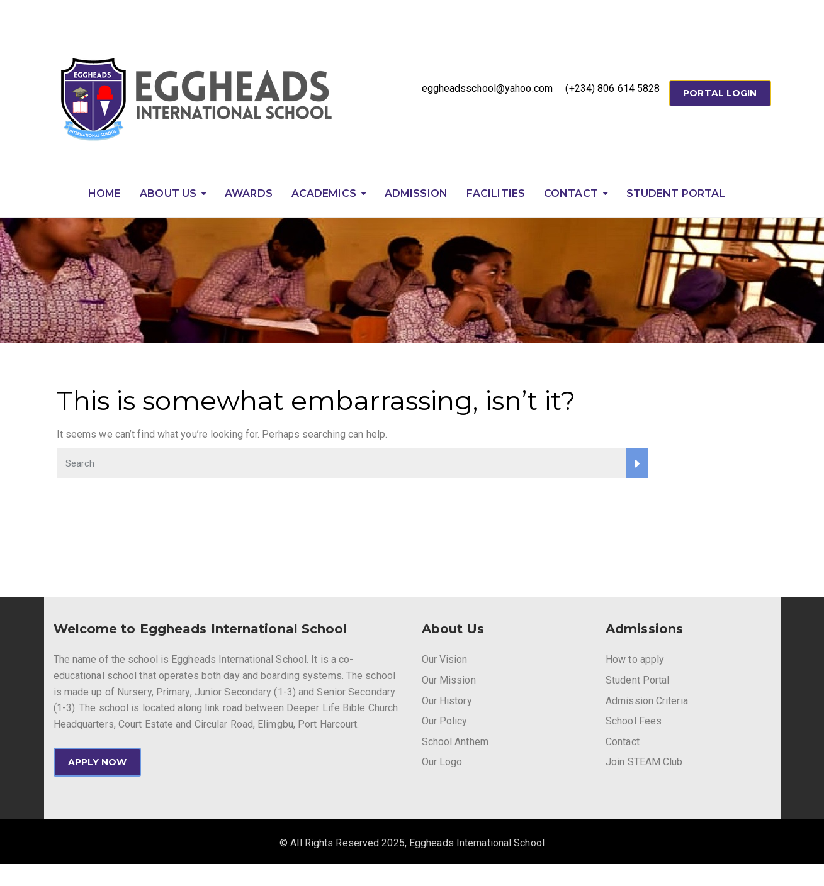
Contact (571, 193)
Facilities (495, 193)
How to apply (635, 659)
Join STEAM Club (644, 762)
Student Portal (675, 193)
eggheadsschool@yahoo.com (487, 88)
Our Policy (445, 721)
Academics (323, 193)
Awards (249, 193)
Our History (447, 701)
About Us (168, 193)
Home (104, 193)
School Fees (634, 721)
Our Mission (449, 680)
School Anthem (455, 742)
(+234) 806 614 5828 (612, 88)
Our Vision (445, 659)
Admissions (644, 628)
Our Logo (442, 762)
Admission (416, 193)
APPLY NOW (97, 762)
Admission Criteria (647, 701)
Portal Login (720, 93)
